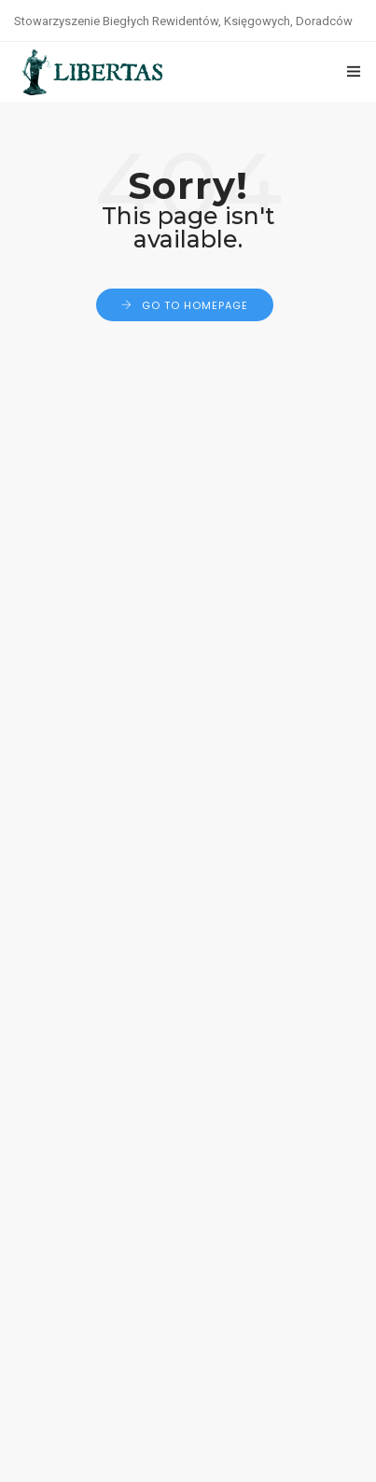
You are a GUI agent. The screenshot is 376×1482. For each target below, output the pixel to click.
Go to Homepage (195, 305)
